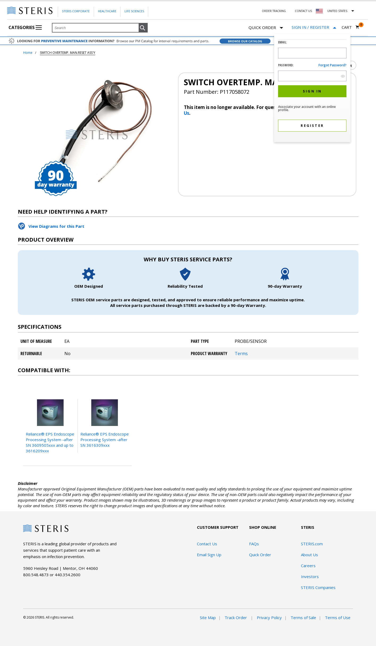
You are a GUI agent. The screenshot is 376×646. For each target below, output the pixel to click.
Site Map (208, 617)
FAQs (254, 543)
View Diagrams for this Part (56, 226)
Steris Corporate (76, 11)
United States (337, 11)
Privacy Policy (269, 617)
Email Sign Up (209, 554)
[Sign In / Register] (314, 27)
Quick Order (266, 28)
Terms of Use (337, 617)
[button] (143, 27)
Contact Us (303, 11)
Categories (25, 27)
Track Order (236, 617)
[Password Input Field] (312, 76)
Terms (241, 353)
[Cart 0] (351, 27)
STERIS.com (312, 543)
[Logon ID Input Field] (312, 53)
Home (27, 52)
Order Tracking (274, 11)
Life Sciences (134, 11)
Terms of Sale (303, 617)
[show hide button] (343, 76)
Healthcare (107, 11)
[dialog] (312, 88)
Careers (308, 565)
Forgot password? (332, 65)
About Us (309, 554)
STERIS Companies (318, 587)
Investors (310, 576)
